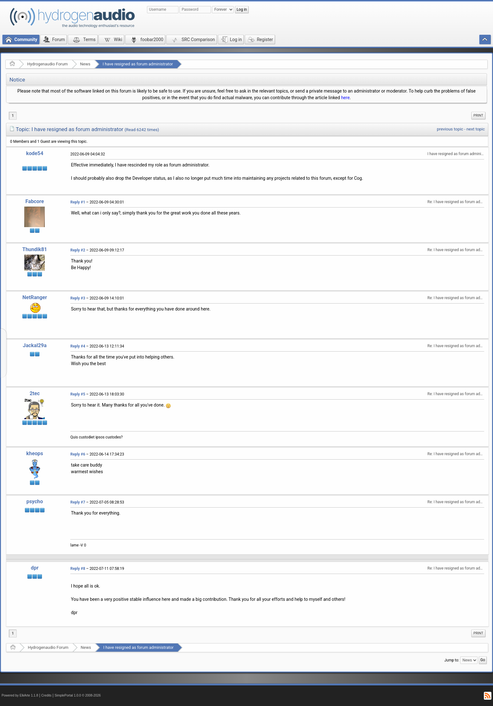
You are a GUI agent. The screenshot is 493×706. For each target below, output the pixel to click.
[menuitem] (478, 115)
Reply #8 (77, 568)
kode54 (34, 153)
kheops (34, 453)
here (345, 97)
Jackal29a (34, 345)
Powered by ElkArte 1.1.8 (20, 695)
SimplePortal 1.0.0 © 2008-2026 (78, 695)
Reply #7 (77, 502)
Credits (46, 695)
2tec (35, 393)
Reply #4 (77, 346)
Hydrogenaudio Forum (47, 64)
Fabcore (35, 201)
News (85, 64)
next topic (476, 129)
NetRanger (34, 297)
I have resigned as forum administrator (138, 64)
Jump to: (451, 660)
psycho (34, 501)
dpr (34, 568)
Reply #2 (77, 250)
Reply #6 (77, 454)
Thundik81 (34, 249)
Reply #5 (77, 394)
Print (478, 115)
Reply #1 (77, 202)
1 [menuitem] (13, 115)
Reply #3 (77, 298)
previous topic (450, 129)
